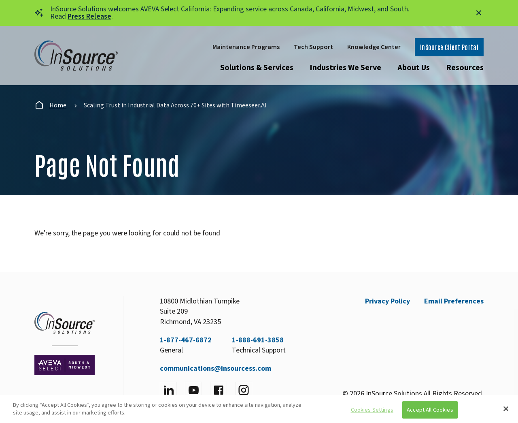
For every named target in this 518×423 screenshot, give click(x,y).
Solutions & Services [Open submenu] (256, 67)
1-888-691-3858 (258, 340)
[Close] (505, 408)
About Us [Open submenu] (413, 67)
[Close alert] (479, 13)
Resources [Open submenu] (465, 67)
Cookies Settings (372, 410)
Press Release (89, 16)
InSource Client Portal (449, 47)
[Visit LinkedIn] (168, 390)
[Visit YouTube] (193, 390)
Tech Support (313, 47)
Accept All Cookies (430, 410)
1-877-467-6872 (186, 340)
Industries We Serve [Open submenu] (345, 67)
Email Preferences (454, 301)
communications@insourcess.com (215, 368)
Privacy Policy (387, 301)
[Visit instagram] (243, 390)
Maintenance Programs (246, 47)
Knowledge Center (374, 47)
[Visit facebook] (218, 390)
